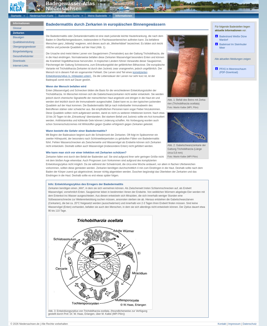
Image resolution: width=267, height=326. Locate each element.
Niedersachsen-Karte (41, 15)
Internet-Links (20, 65)
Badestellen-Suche (69, 16)
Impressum (234, 323)
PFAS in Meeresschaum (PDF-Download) (232, 71)
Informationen (123, 15)
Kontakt (222, 323)
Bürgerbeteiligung (23, 51)
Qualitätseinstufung (23, 42)
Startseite (16, 16)
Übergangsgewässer (24, 46)
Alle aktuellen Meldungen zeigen (233, 59)
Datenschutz (250, 323)
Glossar (17, 28)
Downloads (19, 60)
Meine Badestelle (98, 16)
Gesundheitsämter (23, 56)
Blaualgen (18, 37)
